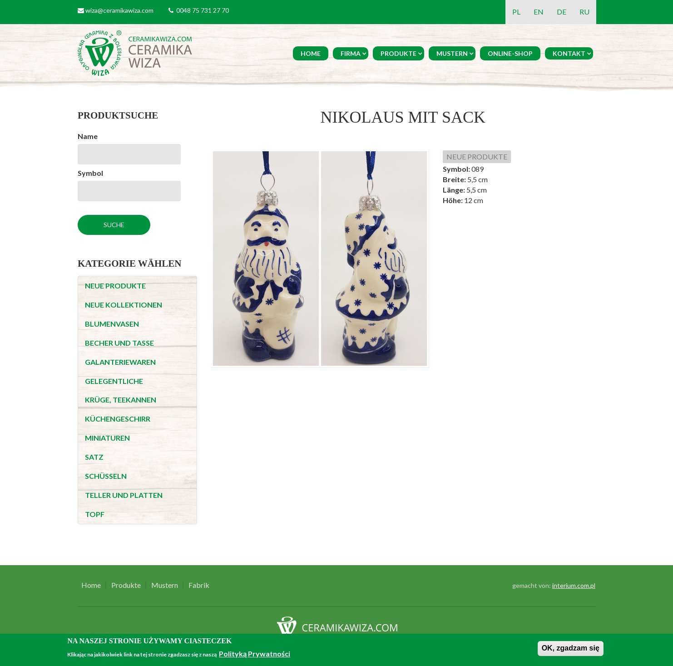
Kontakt (569, 53)
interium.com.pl (573, 585)
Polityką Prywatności (254, 653)
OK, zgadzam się (570, 648)
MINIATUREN (107, 437)
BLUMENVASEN (112, 323)
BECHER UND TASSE (119, 342)
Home (311, 53)
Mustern (452, 53)
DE (561, 11)
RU (584, 11)
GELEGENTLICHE (114, 381)
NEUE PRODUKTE (115, 285)
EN (539, 11)
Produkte (398, 53)
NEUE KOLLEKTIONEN (123, 304)
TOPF (94, 514)
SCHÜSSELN (106, 476)
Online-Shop (510, 53)
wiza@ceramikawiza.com (119, 10)
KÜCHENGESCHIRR (117, 418)
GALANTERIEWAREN (120, 362)
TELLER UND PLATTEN (124, 495)
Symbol (90, 173)
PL (516, 11)
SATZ (94, 456)
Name (88, 136)
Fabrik (198, 585)
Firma (351, 53)
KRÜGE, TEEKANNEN (120, 399)
